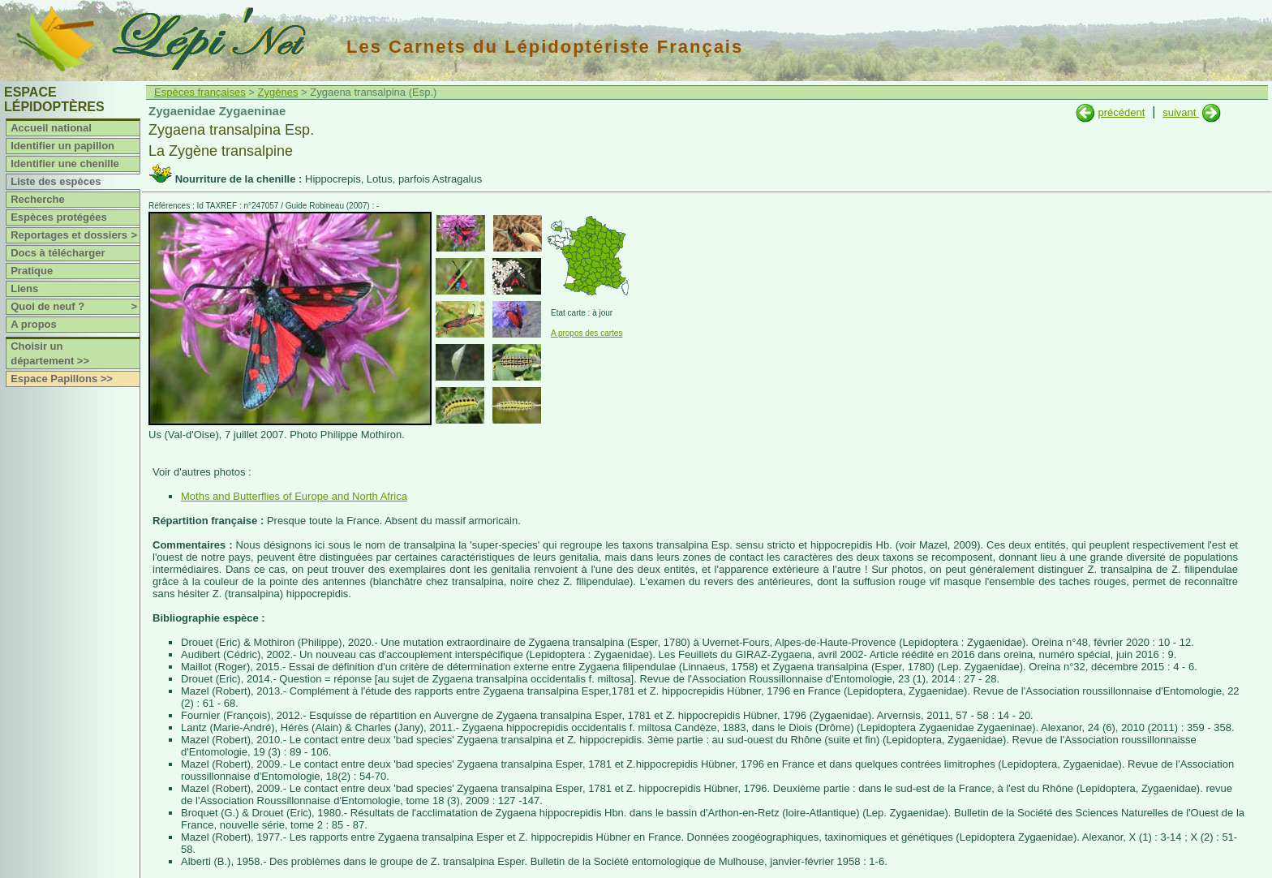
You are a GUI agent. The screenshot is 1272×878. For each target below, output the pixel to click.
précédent (1121, 112)
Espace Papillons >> (62, 378)
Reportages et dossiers (75, 235)
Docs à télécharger (58, 253)
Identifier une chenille (65, 163)
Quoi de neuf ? (75, 306)
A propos (34, 324)
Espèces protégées (59, 217)
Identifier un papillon (62, 146)
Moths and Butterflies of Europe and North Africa (294, 496)
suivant (1180, 112)
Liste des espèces (56, 181)
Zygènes (278, 92)
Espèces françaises (200, 92)
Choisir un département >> (50, 353)
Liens (24, 288)
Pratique (32, 271)
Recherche (37, 199)
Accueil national (51, 128)
